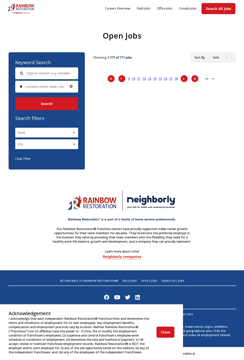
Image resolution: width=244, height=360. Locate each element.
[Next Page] (184, 78)
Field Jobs (143, 8)
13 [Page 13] (149, 79)
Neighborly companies (122, 257)
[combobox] (45, 86)
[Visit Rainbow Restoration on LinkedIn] (137, 298)
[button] (71, 86)
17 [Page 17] (171, 79)
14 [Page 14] (155, 79)
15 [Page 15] (160, 79)
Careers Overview (117, 8)
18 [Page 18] (176, 79)
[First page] (111, 78)
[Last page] (194, 78)
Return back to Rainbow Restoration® (89, 281)
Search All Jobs (218, 8)
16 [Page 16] (165, 79)
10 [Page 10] (133, 79)
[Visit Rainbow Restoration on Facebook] (106, 298)
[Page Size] (208, 78)
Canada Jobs (188, 8)
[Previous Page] (121, 78)
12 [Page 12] (144, 79)
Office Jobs (164, 8)
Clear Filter (23, 159)
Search (47, 103)
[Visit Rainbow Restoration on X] (127, 298)
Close (165, 332)
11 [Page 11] (138, 79)
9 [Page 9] (129, 79)
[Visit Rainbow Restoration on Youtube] (117, 298)
